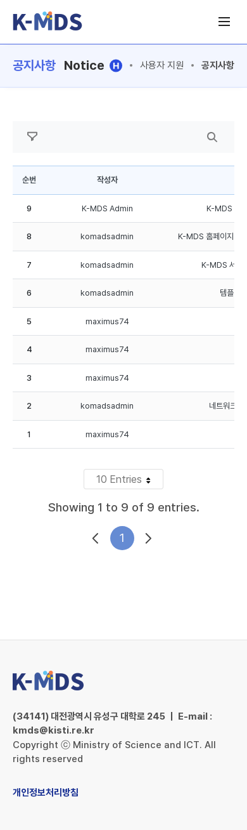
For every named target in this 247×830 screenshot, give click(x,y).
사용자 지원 (162, 65)
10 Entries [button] (129, 481)
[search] (212, 137)
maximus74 (107, 321)
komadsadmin (107, 236)
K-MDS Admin (107, 208)
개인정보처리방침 (46, 792)
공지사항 (217, 65)
